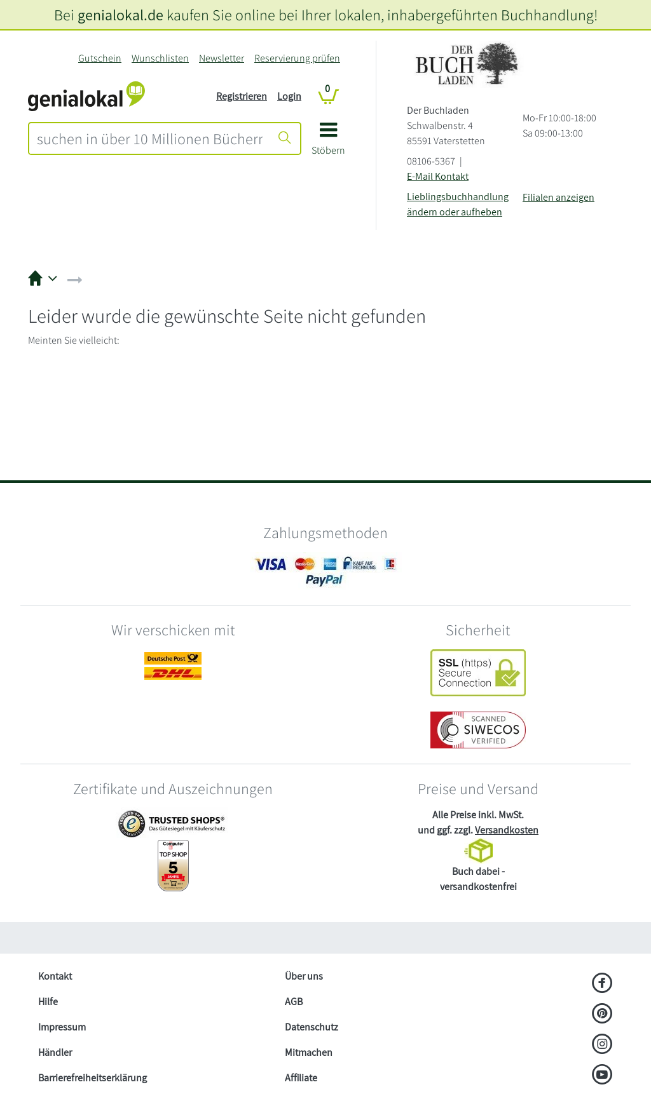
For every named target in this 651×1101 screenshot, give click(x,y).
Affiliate (301, 1077)
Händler (55, 1052)
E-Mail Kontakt (438, 176)
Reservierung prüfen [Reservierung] (297, 58)
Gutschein (99, 58)
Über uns (304, 976)
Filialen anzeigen (558, 197)
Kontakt (55, 976)
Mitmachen (308, 1052)
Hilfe (48, 1001)
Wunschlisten (160, 58)
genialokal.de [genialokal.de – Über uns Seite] (120, 14)
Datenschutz (311, 1027)
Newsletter (221, 58)
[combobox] (149, 138)
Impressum (62, 1027)
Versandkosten (506, 830)
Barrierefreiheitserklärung (92, 1077)
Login (289, 96)
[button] (328, 143)
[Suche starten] (285, 138)
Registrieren (241, 96)
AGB (294, 1001)
